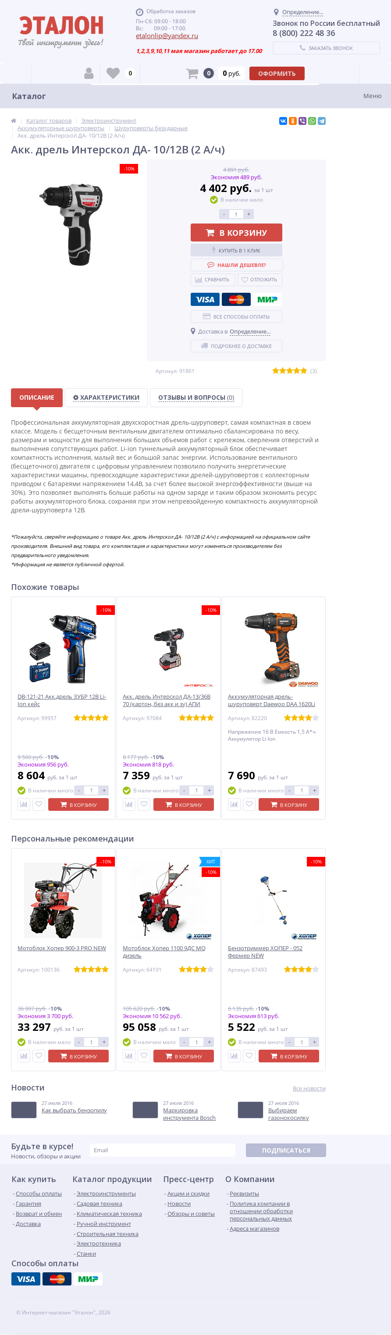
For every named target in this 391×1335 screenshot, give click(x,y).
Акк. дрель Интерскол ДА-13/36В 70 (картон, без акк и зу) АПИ (166, 700)
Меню (372, 96)
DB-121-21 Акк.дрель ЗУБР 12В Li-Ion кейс (62, 700)
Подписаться (286, 1150)
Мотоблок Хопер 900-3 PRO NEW (62, 948)
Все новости (309, 1088)
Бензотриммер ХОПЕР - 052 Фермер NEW (265, 951)
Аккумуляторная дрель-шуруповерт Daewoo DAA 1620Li (271, 700)
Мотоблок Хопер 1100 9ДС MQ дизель (164, 951)
